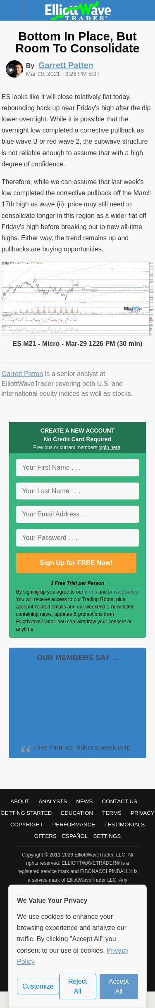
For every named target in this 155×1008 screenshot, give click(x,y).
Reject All (77, 986)
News (84, 801)
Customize (38, 986)
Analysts (52, 801)
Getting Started (26, 813)
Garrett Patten (22, 373)
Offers (45, 836)
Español (75, 836)
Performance (73, 824)
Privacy (143, 813)
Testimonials (124, 824)
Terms (112, 813)
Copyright (26, 824)
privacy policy (122, 592)
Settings (107, 836)
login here (110, 447)
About (19, 801)
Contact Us (119, 801)
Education (77, 813)
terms (91, 592)
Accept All (119, 986)
